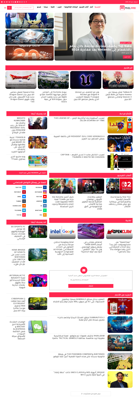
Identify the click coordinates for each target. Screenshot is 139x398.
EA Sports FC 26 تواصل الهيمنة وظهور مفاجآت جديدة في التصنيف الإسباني (18, 232)
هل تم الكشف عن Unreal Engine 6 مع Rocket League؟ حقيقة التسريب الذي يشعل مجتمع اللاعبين (86, 95)
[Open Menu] (5, 8)
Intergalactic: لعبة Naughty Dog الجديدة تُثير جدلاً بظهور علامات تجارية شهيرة (17, 281)
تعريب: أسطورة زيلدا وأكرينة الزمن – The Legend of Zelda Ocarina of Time (79, 119)
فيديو (39, 7)
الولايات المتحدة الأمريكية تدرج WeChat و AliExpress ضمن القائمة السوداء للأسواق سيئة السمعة (17, 330)
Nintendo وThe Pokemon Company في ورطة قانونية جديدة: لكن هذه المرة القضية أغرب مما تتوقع (79, 355)
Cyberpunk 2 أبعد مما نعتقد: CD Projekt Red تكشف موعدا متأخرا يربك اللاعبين (18, 304)
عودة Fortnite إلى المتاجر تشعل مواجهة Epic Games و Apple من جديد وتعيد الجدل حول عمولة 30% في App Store (53, 96)
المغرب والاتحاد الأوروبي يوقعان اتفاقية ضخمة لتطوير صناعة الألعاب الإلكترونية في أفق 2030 (92, 203)
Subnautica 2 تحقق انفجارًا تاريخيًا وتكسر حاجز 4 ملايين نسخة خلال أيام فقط (81, 319)
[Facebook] (26, 2)
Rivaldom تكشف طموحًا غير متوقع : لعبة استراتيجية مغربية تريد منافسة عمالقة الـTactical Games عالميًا (78, 337)
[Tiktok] (16, 215)
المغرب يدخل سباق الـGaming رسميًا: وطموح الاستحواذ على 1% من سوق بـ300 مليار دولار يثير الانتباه (79, 300)
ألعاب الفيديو (83, 7)
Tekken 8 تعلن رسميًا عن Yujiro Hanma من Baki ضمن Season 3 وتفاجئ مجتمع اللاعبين (119, 95)
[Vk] (9, 2)
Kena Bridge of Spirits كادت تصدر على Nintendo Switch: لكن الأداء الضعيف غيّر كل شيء (18, 257)
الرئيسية (97, 7)
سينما (46, 7)
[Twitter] (24, 2)
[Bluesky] (7, 2)
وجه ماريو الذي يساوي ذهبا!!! (18, 158)
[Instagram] (22, 2)
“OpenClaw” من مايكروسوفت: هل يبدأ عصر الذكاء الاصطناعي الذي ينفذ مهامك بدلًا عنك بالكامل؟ (120, 246)
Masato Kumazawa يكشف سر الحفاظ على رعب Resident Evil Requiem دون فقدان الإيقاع (17, 125)
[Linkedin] (13, 2)
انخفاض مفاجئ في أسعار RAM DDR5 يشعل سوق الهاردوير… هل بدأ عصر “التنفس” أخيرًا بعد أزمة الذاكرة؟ (91, 246)
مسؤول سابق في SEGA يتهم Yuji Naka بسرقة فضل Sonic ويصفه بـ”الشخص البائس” (32, 24)
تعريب (59, 7)
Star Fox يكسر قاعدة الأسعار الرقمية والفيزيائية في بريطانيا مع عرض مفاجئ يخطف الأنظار (120, 201)
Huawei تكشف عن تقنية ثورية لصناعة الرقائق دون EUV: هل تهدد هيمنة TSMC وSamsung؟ (31, 40)
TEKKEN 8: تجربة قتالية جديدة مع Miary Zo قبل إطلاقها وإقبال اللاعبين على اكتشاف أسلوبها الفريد (17, 144)
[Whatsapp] (37, 210)
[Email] (15, 2)
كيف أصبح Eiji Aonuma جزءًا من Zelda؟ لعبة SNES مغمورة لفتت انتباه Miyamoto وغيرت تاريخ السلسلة (63, 201)
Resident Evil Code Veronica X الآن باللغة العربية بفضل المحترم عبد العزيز (79, 137)
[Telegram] (2, 2)
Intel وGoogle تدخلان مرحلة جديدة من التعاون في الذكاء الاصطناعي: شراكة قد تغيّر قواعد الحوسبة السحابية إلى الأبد (63, 248)
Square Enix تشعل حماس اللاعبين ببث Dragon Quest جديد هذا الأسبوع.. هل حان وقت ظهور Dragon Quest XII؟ (21, 96)
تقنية (53, 7)
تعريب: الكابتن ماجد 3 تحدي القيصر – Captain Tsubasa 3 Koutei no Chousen (83, 156)
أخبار (91, 7)
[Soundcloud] (4, 2)
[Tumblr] (11, 2)
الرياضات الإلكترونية (71, 7)
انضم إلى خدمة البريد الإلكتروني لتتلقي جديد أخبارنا (87, 276)
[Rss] (37, 215)
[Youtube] (17, 2)
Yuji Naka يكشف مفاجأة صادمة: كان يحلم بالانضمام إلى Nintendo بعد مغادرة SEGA (101, 47)
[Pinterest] (19, 2)
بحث (9, 8)
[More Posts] (91, 394)
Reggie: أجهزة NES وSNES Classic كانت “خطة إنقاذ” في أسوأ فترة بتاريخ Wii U (79, 373)
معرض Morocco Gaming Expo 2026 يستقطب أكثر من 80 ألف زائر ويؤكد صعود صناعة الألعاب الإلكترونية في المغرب (30, 55)
